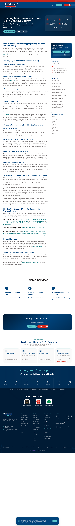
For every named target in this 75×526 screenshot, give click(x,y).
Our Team (46, 419)
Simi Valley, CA (17, 228)
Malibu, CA (5, 233)
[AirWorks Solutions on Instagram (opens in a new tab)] (26, 383)
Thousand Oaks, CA (32, 227)
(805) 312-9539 (22, 31)
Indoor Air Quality (24, 419)
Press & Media (47, 425)
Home (4, 14)
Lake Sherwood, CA (40, 228)
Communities (37, 5)
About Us (46, 415)
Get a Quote (35, 417)
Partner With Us (47, 438)
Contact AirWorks (36, 419)
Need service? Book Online (63, 0)
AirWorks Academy (47, 436)
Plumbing (22, 421)
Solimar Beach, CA (43, 222)
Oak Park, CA (24, 228)
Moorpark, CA (24, 227)
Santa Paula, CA (19, 221)
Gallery (45, 423)
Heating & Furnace (24, 417)
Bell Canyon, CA (31, 228)
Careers (45, 434)
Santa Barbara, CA (42, 235)
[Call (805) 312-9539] (60, 5)
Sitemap (64, 447)
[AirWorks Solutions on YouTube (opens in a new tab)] (69, 383)
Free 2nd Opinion (36, 421)
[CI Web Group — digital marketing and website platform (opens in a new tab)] (42, 450)
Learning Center (36, 434)
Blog (33, 436)
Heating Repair (22, 244)
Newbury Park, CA (42, 227)
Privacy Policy (23, 447)
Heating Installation (37, 246)
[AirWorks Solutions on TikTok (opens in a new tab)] (59, 383)
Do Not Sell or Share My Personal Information (31, 447)
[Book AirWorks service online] (67, 5)
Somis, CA (22, 219)
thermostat (12, 80)
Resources (45, 5)
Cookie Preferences (69, 447)
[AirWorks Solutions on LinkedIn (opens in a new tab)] (48, 383)
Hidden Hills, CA (41, 231)
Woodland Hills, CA (13, 233)
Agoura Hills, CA (26, 231)
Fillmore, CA (26, 221)
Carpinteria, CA (18, 235)
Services (20, 5)
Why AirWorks (47, 417)
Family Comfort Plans (36, 423)
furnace (7, 114)
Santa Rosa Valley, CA (37, 219)
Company (53, 5)
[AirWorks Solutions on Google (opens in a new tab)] (5, 383)
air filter (10, 105)
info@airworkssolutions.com (9, 424)
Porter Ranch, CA (37, 233)
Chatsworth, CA (29, 233)
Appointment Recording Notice (50, 447)
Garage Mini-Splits (24, 423)
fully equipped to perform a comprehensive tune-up (15, 54)
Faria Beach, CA (25, 222)
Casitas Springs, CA (8, 222)
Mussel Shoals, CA (34, 222)
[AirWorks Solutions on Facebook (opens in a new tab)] (16, 383)
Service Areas (28, 5)
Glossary (34, 440)
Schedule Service (10, 31)
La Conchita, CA (7, 224)
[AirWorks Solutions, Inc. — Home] (10, 5)
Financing (34, 425)
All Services (23, 432)
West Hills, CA (21, 233)
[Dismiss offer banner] (74, 1)
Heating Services (10, 14)
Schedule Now (62, 52)
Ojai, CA (13, 221)
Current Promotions (36, 427)
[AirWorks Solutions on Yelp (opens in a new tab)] (37, 383)
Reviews (46, 421)
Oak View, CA (42, 221)
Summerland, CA (26, 235)
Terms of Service (39, 447)
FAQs (34, 438)
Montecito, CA (33, 235)
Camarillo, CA (28, 219)
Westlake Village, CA (8, 228)
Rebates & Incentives (36, 429)
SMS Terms (45, 447)
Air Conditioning (24, 415)
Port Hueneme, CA (34, 221)
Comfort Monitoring (24, 428)
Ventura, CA (8, 221)
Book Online (35, 415)
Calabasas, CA (33, 231)
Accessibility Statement (58, 447)
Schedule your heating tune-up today (29, 262)
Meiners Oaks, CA (17, 222)
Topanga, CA (11, 235)
